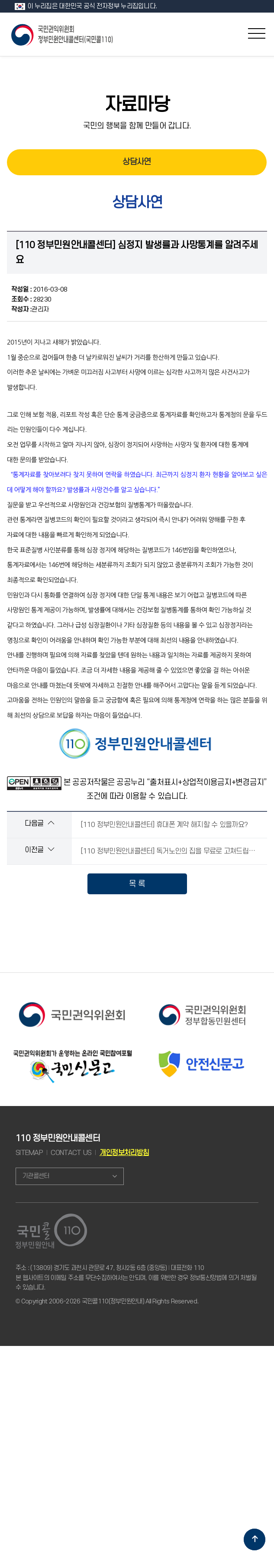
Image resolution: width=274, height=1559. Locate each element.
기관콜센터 (36, 1176)
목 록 (137, 884)
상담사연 (136, 162)
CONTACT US (71, 1153)
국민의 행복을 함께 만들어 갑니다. (137, 125)
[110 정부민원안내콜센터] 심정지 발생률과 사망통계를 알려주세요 (137, 252)
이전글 (39, 850)
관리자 (30, 309)
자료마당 (137, 105)
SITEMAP (29, 1153)
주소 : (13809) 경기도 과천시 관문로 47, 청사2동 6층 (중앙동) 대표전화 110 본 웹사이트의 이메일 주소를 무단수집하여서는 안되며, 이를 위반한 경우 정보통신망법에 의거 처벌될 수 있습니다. (136, 1277)
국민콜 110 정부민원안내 (63, 34)
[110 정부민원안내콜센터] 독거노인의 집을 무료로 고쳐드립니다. (172, 851)
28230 (31, 299)
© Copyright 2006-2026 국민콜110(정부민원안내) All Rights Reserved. (107, 1301)
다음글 (39, 823)
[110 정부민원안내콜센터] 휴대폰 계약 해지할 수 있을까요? (164, 825)
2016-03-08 (39, 289)
